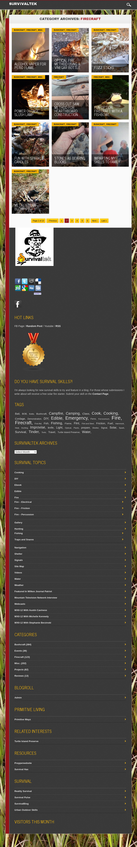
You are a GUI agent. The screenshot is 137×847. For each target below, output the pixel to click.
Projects (19, 669)
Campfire (56, 413)
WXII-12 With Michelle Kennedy (31, 616)
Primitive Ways (22, 719)
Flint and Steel (88, 423)
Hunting (24, 428)
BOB (24, 414)
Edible (56, 418)
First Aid (38, 423)
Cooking (110, 413)
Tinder (34, 432)
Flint (76, 423)
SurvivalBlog (21, 803)
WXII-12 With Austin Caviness (30, 610)
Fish (46, 423)
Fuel (110, 423)
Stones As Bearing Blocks (69, 160)
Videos (18, 572)
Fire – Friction (22, 508)
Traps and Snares (24, 539)
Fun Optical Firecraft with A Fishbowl (108, 110)
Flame (68, 423)
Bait (17, 413)
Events (18, 650)
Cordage (20, 418)
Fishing (56, 423)
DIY (46, 418)
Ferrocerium (103, 419)
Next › (94, 221)
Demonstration (34, 419)
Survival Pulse (22, 797)
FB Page (19, 326)
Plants (76, 428)
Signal (104, 428)
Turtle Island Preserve (69, 432)
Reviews (19, 675)
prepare (85, 427)
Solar (113, 427)
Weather (19, 585)
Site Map (19, 566)
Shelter (95, 428)
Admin (18, 697)
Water (86, 432)
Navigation (20, 547)
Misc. (40, 30)
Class (85, 413)
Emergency (76, 417)
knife (51, 427)
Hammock (119, 423)
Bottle (31, 414)
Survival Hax (21, 769)
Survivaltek (23, 4)
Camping (73, 413)
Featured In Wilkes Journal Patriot (33, 591)
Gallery (18, 522)
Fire (116, 418)
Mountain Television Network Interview (35, 597)
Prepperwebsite (23, 763)
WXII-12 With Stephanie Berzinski (32, 622)
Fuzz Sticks (104, 67)
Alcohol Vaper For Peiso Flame (30, 65)
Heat (17, 428)
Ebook (18, 485)
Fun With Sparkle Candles (29, 160)
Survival (20, 432)
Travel (51, 432)
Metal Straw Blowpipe (25, 207)
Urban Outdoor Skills (26, 810)
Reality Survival (23, 791)
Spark (121, 428)
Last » (104, 221)
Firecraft (31, 30)
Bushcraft (19, 30)
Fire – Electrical (23, 502)
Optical (68, 428)
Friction (100, 423)
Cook (96, 413)
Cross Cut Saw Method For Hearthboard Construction (66, 109)
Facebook (18, 303)
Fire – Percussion (24, 514)
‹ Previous (52, 221)
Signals (18, 560)
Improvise (37, 427)
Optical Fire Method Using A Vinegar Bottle (67, 63)
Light (59, 427)
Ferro (93, 419)
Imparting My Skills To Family (107, 160)
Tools (43, 432)
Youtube (49, 326)
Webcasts (19, 604)
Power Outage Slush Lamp (26, 112)
